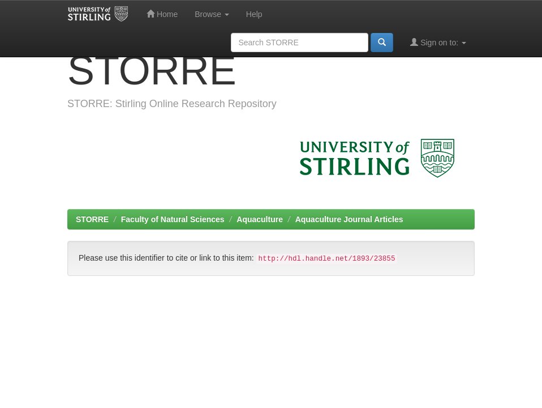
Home (162, 14)
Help (254, 14)
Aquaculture (259, 219)
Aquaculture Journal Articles (349, 219)
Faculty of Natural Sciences (173, 219)
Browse (212, 14)
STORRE (92, 219)
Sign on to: (438, 42)
